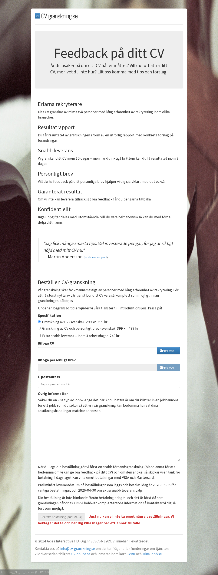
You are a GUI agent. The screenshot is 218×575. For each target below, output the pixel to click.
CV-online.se (80, 554)
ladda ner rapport (96, 257)
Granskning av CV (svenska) (72, 322)
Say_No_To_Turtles (21, 572)
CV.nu (131, 554)
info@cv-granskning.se (77, 548)
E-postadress (49, 377)
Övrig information (53, 393)
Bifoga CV (46, 343)
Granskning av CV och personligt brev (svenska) (88, 328)
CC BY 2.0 (42, 572)
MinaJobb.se (152, 554)
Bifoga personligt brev (57, 360)
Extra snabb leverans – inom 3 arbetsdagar (78, 335)
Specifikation (49, 315)
